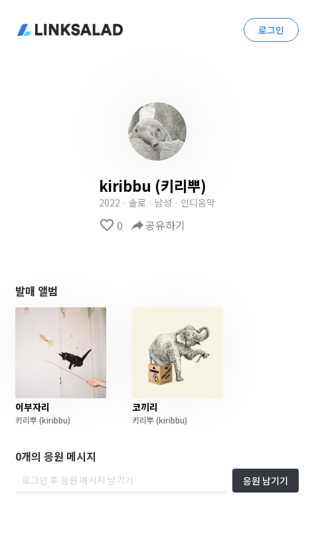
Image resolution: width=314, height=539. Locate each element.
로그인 (271, 30)
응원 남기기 (265, 480)
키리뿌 (26, 419)
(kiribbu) (53, 419)
